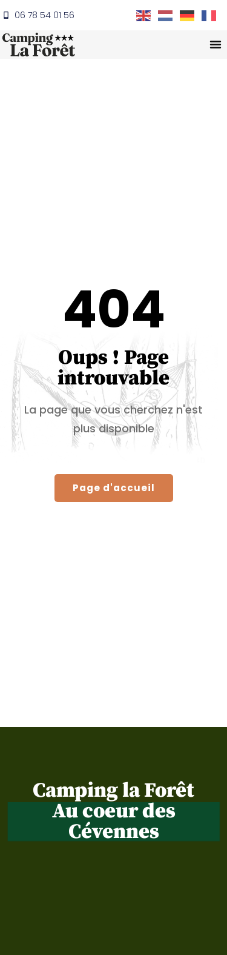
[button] (215, 44)
